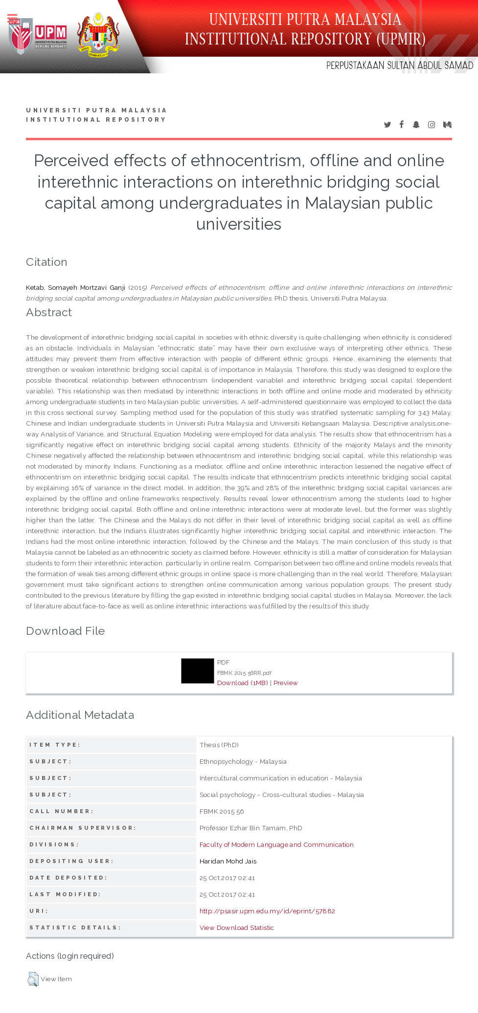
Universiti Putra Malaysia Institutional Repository (97, 115)
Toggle (17, 18)
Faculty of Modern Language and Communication (277, 844)
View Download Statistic (237, 927)
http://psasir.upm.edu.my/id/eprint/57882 (268, 911)
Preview (285, 683)
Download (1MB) (243, 683)
